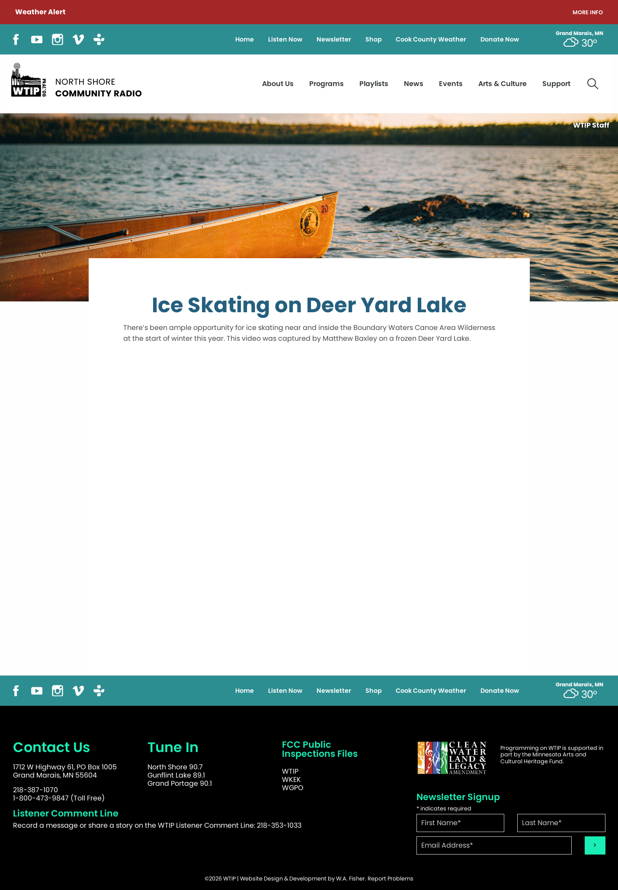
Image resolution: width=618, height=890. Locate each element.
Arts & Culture (502, 84)
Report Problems (390, 878)
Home (244, 39)
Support (556, 84)
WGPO (293, 788)
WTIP (290, 771)
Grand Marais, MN (579, 33)
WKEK (291, 779)
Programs (326, 84)
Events (451, 84)
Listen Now (285, 39)
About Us (278, 84)
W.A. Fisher (350, 878)
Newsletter (334, 39)
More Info (588, 13)
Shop (373, 39)
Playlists (373, 84)
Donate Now (499, 39)
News (413, 84)
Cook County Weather (431, 39)
